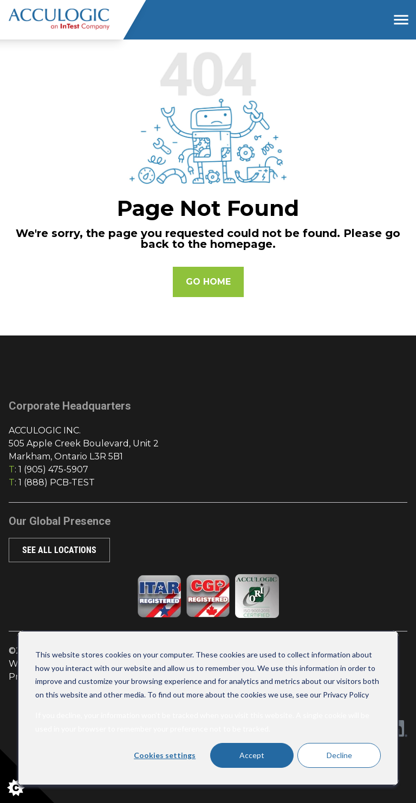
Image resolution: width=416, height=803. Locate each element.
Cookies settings (165, 755)
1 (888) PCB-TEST (56, 482)
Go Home (208, 282)
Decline (339, 755)
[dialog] (208, 708)
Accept (251, 755)
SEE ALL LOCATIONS (59, 550)
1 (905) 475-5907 (53, 469)
